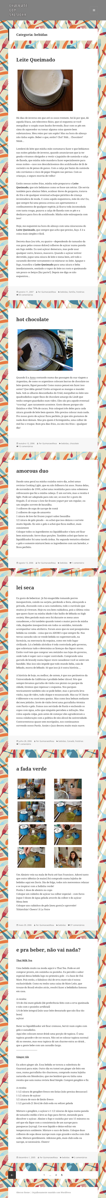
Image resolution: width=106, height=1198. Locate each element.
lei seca (25, 587)
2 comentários (80, 1157)
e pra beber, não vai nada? (48, 949)
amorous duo (32, 471)
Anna (33, 377)
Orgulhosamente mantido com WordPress (51, 1192)
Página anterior (12, 1175)
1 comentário (78, 562)
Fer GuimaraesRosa (47, 292)
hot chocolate (32, 319)
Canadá (70, 741)
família (72, 292)
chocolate (74, 443)
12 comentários (26, 446)
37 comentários (77, 925)
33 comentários (26, 294)
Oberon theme (23, 1192)
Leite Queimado (35, 59)
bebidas (64, 292)
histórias (80, 292)
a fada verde (31, 768)
